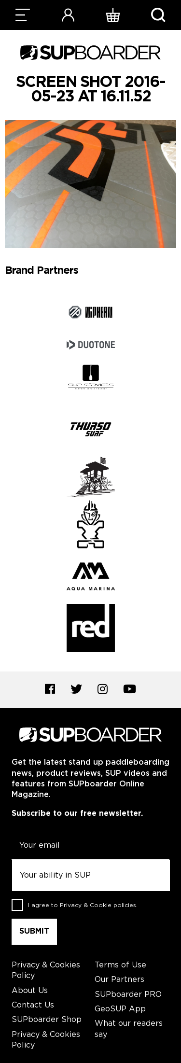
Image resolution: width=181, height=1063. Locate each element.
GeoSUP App (120, 1009)
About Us (30, 990)
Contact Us (33, 1005)
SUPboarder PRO (128, 994)
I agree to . (83, 905)
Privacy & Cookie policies (98, 905)
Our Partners (119, 979)
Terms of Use (120, 965)
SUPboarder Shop (47, 1019)
